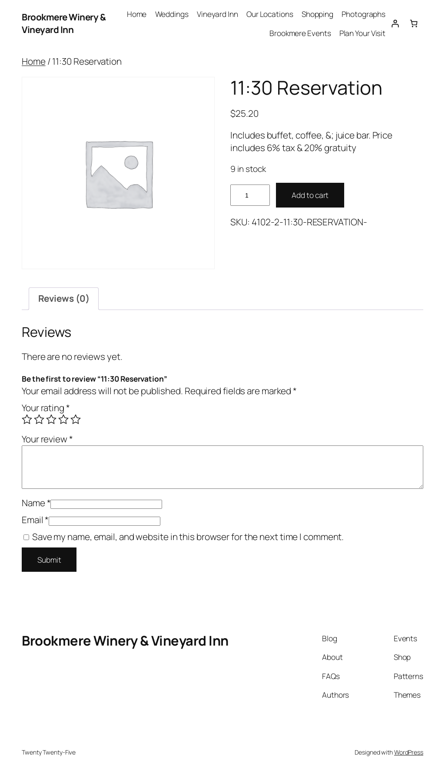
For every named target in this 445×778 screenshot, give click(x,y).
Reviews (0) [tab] (64, 298)
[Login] (394, 23)
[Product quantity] (249, 195)
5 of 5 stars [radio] (75, 419)
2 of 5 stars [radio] (39, 419)
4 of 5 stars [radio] (63, 419)
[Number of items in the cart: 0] (414, 23)
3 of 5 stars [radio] (51, 419)
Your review (47, 439)
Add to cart (310, 195)
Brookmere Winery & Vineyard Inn (64, 23)
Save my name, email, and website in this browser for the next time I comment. (188, 537)
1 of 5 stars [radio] (27, 419)
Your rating (46, 408)
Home (34, 61)
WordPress (408, 752)
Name (36, 503)
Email (35, 520)
